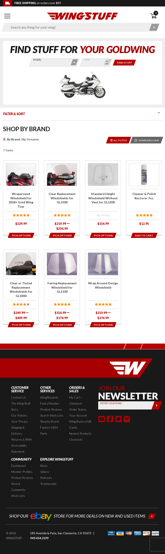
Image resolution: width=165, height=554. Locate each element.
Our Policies (19, 415)
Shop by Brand (49, 421)
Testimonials (48, 484)
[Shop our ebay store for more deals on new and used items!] (82, 515)
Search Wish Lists (51, 415)
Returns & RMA (21, 439)
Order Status (77, 409)
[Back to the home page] (82, 16)
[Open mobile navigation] (7, 16)
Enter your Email (111, 403)
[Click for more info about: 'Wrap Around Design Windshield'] (103, 287)
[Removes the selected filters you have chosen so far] (118, 140)
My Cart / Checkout (75, 400)
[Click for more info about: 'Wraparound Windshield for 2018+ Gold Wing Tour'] (21, 195)
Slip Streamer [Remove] (21, 139)
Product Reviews (51, 409)
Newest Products (80, 433)
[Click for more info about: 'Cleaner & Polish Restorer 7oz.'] (144, 195)
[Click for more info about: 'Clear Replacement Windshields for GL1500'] (62, 197)
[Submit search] (154, 27)
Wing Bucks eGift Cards (80, 424)
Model (37, 59)
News (43, 465)
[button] (101, 419)
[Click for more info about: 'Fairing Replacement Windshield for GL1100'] (62, 287)
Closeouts (76, 439)
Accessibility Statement (19, 448)
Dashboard (18, 465)
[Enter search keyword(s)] (77, 27)
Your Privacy (19, 421)
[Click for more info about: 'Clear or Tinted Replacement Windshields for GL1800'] (21, 287)
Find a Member (49, 403)
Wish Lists (18, 496)
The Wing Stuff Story (20, 406)
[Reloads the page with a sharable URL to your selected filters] (146, 140)
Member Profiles (21, 471)
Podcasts (46, 477)
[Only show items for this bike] (124, 62)
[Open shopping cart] (156, 16)
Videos (44, 471)
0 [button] (156, 13)
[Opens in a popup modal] (21, 235)
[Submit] (156, 405)
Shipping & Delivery (17, 430)
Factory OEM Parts (49, 430)
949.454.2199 (39, 538)
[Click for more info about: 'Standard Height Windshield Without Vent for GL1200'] (103, 195)
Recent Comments (18, 487)
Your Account (78, 415)
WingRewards (49, 397)
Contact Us (18, 397)
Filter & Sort (14, 114)
